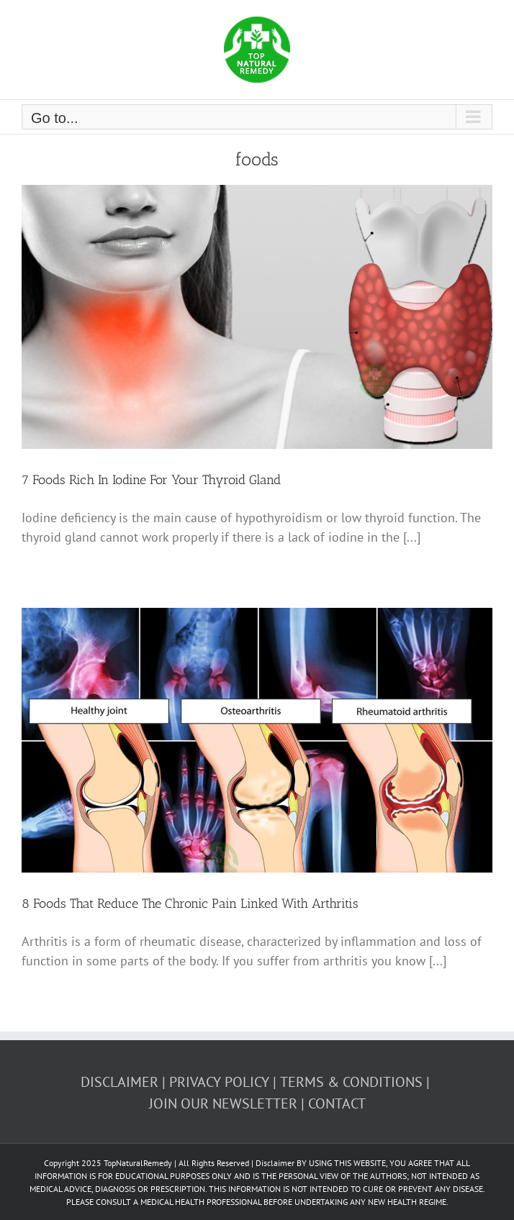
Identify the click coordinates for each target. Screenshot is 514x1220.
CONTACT (337, 1103)
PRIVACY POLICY (219, 1082)
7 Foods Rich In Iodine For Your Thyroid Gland (151, 480)
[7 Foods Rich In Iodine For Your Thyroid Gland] (257, 317)
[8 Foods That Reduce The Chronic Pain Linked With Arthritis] (257, 740)
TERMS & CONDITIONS (351, 1082)
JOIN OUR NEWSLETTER (223, 1103)
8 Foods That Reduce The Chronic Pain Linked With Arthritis (190, 903)
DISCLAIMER (119, 1082)
